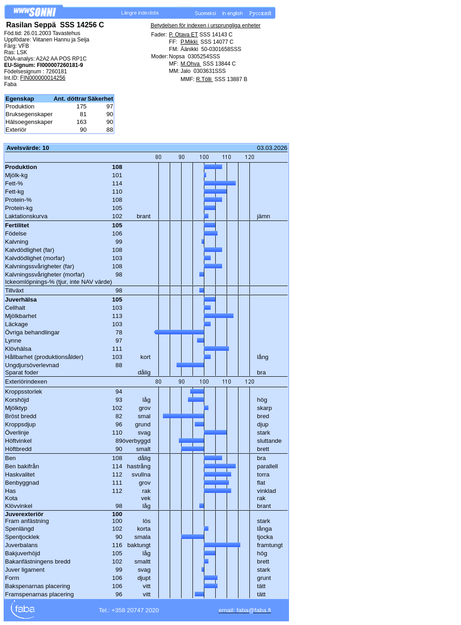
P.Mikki (190, 42)
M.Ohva (191, 64)
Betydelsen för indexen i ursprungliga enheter (206, 25)
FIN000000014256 (42, 78)
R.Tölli (204, 79)
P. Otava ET (183, 34)
